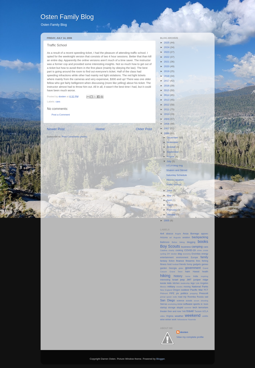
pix (177, 293)
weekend (192, 315)
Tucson (198, 311)
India (195, 276)
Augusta (177, 237)
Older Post (144, 129)
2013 (167, 99)
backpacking (200, 237)
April (170, 200)
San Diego (167, 300)
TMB (184, 311)
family (204, 257)
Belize (174, 242)
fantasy (163, 261)
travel (190, 311)
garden (163, 268)
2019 (167, 71)
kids (169, 283)
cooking (179, 250)
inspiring (204, 276)
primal (162, 297)
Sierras (163, 304)
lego (193, 283)
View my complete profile (190, 337)
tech (195, 307)
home (187, 276)
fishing (205, 261)
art (170, 237)
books (203, 241)
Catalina (163, 250)
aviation (186, 237)
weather (179, 316)
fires (198, 261)
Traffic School (173, 184)
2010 (167, 114)
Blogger (160, 358)
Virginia (169, 316)
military (171, 286)
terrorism (203, 307)
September (173, 152)
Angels (178, 234)
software (187, 304)
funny (189, 264)
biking (181, 242)
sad (206, 297)
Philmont (164, 293)
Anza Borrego (191, 233)
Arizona (164, 237)
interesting (165, 279)
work (174, 319)
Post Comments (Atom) (74, 136)
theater (163, 311)
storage (171, 307)
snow (179, 304)
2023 (167, 52)
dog (180, 253)
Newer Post (56, 129)
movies (179, 287)
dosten (184, 332)
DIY (168, 254)
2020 (167, 66)
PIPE (172, 293)
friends (182, 264)
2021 (167, 61)
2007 (167, 128)
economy (187, 254)
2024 (167, 47)
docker (174, 254)
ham (187, 271)
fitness (163, 264)
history (178, 276)
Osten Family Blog (67, 17)
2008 (167, 123)
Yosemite (192, 319)
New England (166, 290)
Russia (200, 297)
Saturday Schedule (176, 175)
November (173, 142)
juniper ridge (200, 279)
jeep (182, 279)
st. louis (204, 304)
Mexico (163, 287)
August (171, 156)
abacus (169, 233)
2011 (167, 109)
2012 (167, 104)
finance (180, 260)
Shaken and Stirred (176, 170)
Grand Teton (176, 272)
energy (204, 254)
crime (199, 250)
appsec (204, 233)
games (205, 264)
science (180, 300)
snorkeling (172, 304)
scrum (196, 301)
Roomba (191, 297)
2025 (167, 42)
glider (181, 268)
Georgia (173, 268)
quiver (169, 297)
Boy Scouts (170, 246)
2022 (167, 57)
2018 (167, 76)
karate (163, 283)
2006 (167, 133)
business (186, 246)
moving (187, 286)
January (171, 214)
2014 (167, 95)
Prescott (203, 293)
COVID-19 (190, 250)
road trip (182, 297)
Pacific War (196, 289)
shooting (204, 301)
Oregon (176, 290)
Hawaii (196, 271)
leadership (185, 283)
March (170, 205)
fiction (172, 261)
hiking (165, 275)
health (205, 271)
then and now (174, 311)
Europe (194, 257)
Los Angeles (202, 283)
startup (163, 307)
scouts (189, 300)
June (170, 190)
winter (168, 319)
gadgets (197, 264)
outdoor (185, 289)
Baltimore (164, 242)
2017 (167, 80)
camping (197, 246)
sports (196, 304)
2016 (167, 85)
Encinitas (196, 254)
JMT (189, 279)
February (172, 209)
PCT (206, 290)
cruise (205, 250)
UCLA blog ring (174, 165)
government (193, 267)
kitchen (176, 283)
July (169, 161)
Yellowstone (182, 319)
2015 (167, 90)
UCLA (205, 311)
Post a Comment (61, 114)
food (169, 264)
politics (184, 293)
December (173, 137)
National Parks (200, 286)
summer (187, 307)
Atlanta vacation (175, 179)
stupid (180, 307)
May (169, 195)
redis (175, 297)
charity (171, 250)
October (171, 147)
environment (182, 257)
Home (100, 129)
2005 (167, 220)
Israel (175, 279)
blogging (191, 242)
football (175, 264)
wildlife (205, 316)
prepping (194, 293)
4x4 (162, 233)
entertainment (167, 257)
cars (58, 101)
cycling (163, 254)
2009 (167, 119)
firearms (190, 260)
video (162, 316)
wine (162, 319)
